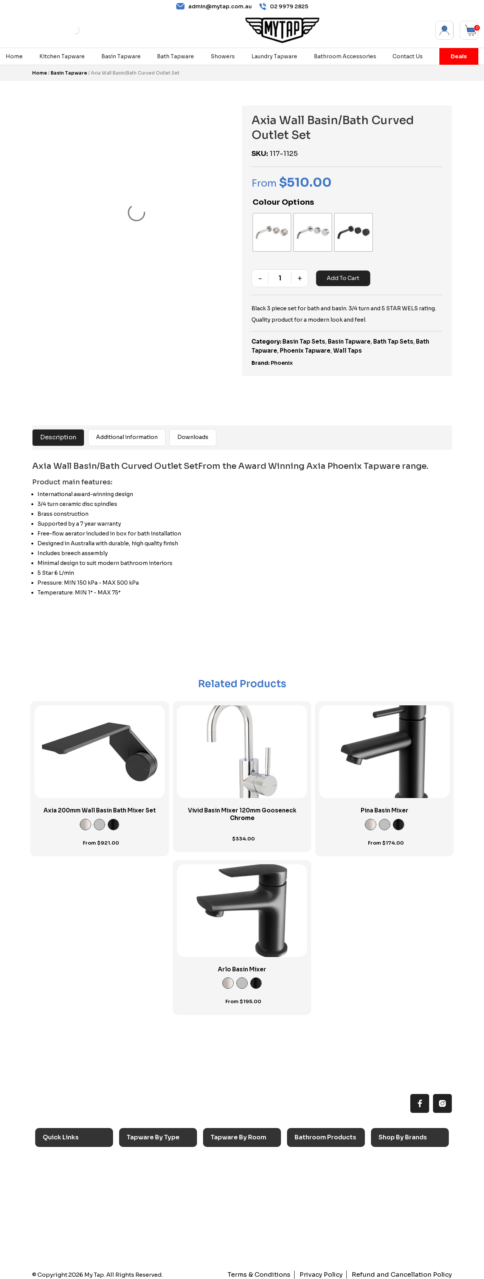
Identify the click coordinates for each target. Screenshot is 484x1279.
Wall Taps (347, 346)
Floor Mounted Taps (157, 1217)
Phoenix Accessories (410, 1192)
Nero (389, 1167)
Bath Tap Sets (393, 337)
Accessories (315, 1155)
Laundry (225, 1167)
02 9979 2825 (283, 6)
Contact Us (407, 56)
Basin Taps (145, 1167)
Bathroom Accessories (345, 56)
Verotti (391, 1217)
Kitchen (224, 1155)
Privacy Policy (332, 1270)
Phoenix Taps (400, 1180)
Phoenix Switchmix (408, 1205)
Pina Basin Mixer (384, 806)
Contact (57, 1229)
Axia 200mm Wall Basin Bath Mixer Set (99, 806)
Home (14, 56)
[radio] (270, 230)
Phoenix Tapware (305, 346)
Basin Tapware (121, 56)
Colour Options (283, 202)
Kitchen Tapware (62, 56)
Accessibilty (63, 1205)
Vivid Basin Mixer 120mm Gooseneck (242, 810)
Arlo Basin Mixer (242, 965)
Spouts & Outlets (153, 1205)
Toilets (307, 1192)
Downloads (192, 433)
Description (58, 433)
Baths (306, 1167)
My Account (444, 30)
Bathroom (228, 1180)
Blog (53, 1217)
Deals (459, 56)
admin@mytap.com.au (214, 6)
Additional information (127, 433)
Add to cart (342, 274)
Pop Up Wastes (319, 1205)
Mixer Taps (145, 1192)
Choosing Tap (65, 1192)
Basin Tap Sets (303, 337)
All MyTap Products (73, 1167)
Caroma (393, 1155)
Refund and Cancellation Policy (406, 1270)
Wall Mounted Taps (156, 1242)
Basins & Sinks (317, 1180)
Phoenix (282, 359)
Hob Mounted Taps (156, 1229)
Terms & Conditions (274, 1270)
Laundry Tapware (274, 56)
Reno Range (63, 1180)
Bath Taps (143, 1180)
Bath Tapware (175, 56)
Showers (223, 56)
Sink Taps (143, 1155)
